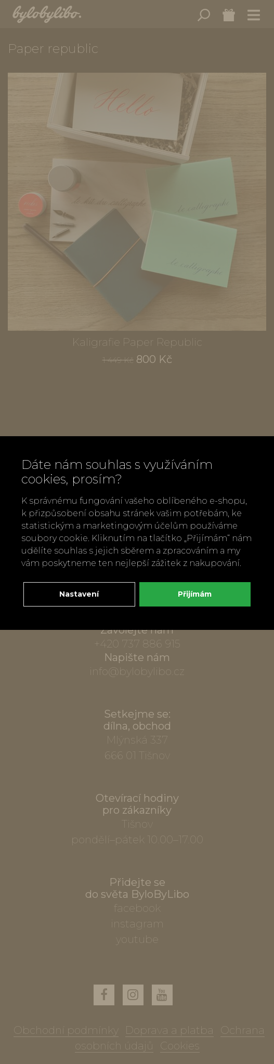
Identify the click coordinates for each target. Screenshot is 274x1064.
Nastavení (79, 594)
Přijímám (195, 594)
